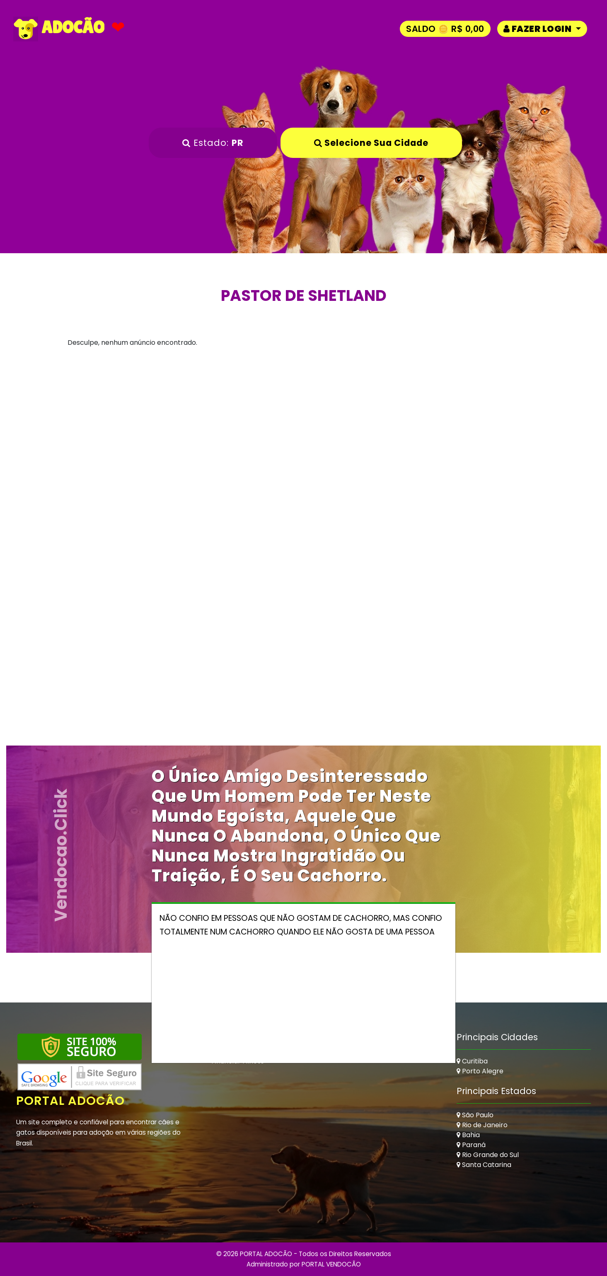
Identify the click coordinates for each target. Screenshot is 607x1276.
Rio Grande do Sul (488, 1155)
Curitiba (472, 1061)
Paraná (471, 1145)
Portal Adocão (70, 1100)
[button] (542, 29)
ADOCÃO (58, 29)
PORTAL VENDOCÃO (331, 1264)
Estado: (213, 143)
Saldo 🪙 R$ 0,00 (445, 29)
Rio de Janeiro (482, 1125)
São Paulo (475, 1115)
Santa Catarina (484, 1164)
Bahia (468, 1135)
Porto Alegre (480, 1071)
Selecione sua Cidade (371, 143)
